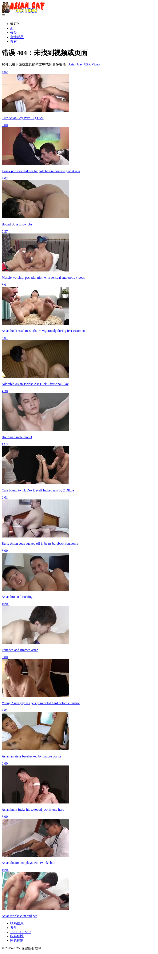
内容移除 (17, 936)
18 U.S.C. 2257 (20, 932)
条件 (13, 928)
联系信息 (17, 923)
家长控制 (17, 940)
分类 (13, 32)
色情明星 (17, 37)
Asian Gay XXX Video (84, 64)
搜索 (13, 41)
